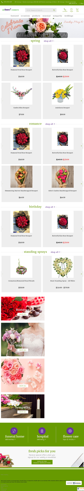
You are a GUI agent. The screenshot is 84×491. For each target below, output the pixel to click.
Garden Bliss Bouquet (21, 108)
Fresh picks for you (42, 391)
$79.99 (21, 114)
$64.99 (21, 197)
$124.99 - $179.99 (62, 287)
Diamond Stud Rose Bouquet (21, 70)
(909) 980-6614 (8, 2)
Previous (2, 63)
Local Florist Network (68, 488)
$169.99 (21, 76)
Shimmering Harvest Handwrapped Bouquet (21, 191)
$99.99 (62, 114)
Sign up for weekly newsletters (42, 400)
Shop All (48, 41)
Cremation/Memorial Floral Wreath (21, 281)
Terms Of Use (48, 488)
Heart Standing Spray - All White (62, 281)
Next (81, 63)
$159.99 (21, 287)
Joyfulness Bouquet (63, 108)
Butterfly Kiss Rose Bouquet (62, 70)
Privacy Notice (57, 488)
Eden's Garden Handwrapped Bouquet (63, 191)
